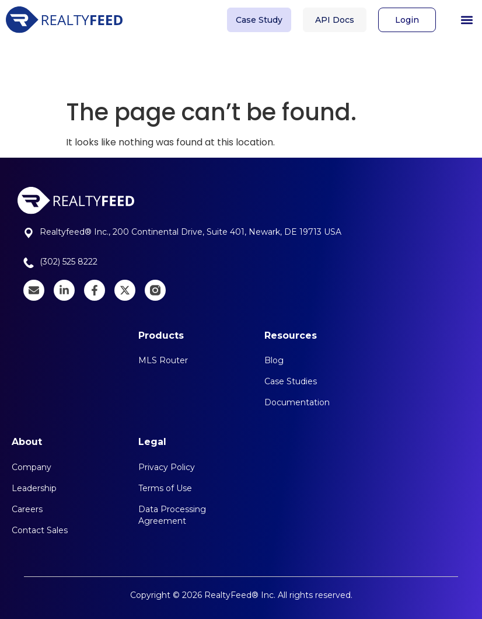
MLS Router (163, 360)
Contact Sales (40, 530)
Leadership (34, 488)
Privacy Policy (166, 467)
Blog (274, 360)
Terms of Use (165, 488)
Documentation (297, 402)
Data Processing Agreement (172, 515)
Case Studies (290, 381)
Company (31, 467)
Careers (27, 509)
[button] (466, 16)
